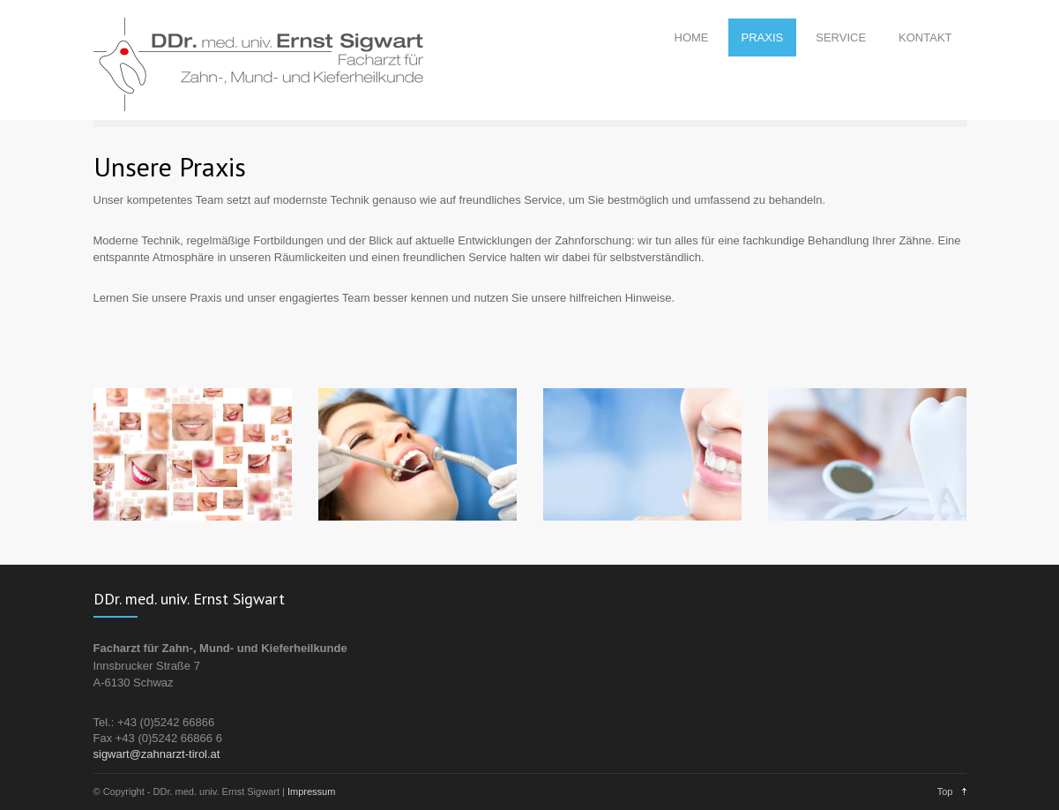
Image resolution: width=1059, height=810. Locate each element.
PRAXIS (763, 37)
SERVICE (841, 37)
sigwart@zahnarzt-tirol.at (156, 754)
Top (945, 791)
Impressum (311, 791)
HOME (692, 37)
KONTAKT (925, 37)
